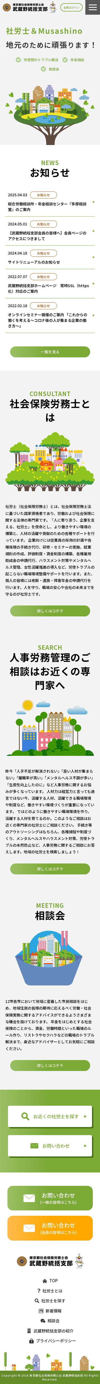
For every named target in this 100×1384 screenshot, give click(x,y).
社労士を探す (50, 1300)
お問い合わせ (50, 1145)
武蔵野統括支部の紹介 (50, 1331)
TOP (50, 1280)
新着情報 (50, 1310)
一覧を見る (50, 351)
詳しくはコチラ (50, 637)
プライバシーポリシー (50, 1340)
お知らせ (43, 195)
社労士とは (50, 1290)
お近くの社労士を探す (50, 1116)
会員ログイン (71, 7)
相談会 (50, 1320)
